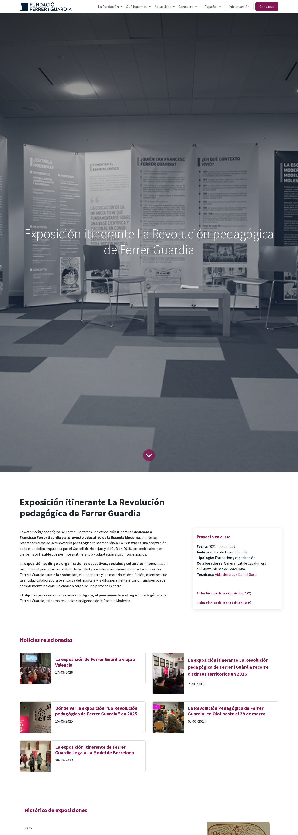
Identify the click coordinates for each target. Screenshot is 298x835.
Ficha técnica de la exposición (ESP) (224, 602)
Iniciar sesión (239, 6)
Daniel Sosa (247, 574)
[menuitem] (110, 6)
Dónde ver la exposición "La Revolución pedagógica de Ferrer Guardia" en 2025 (96, 711)
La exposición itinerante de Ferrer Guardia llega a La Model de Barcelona (94, 749)
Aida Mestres (225, 574)
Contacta (266, 6)
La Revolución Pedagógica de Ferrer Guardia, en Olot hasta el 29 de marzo (227, 711)
